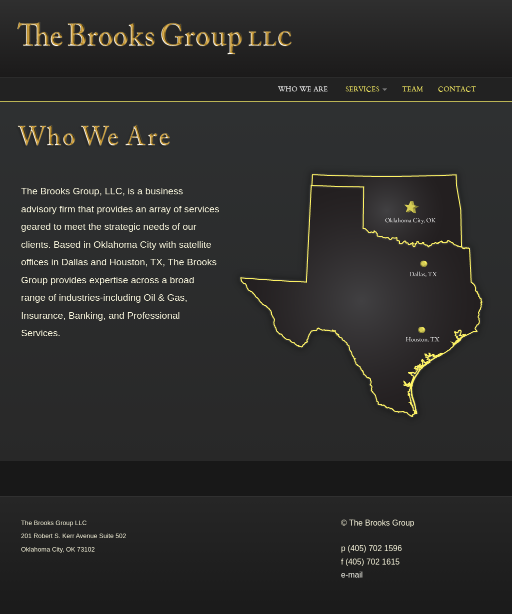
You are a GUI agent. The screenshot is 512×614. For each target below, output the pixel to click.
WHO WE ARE (303, 89)
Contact (457, 89)
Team (412, 89)
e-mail (352, 575)
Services (363, 89)
